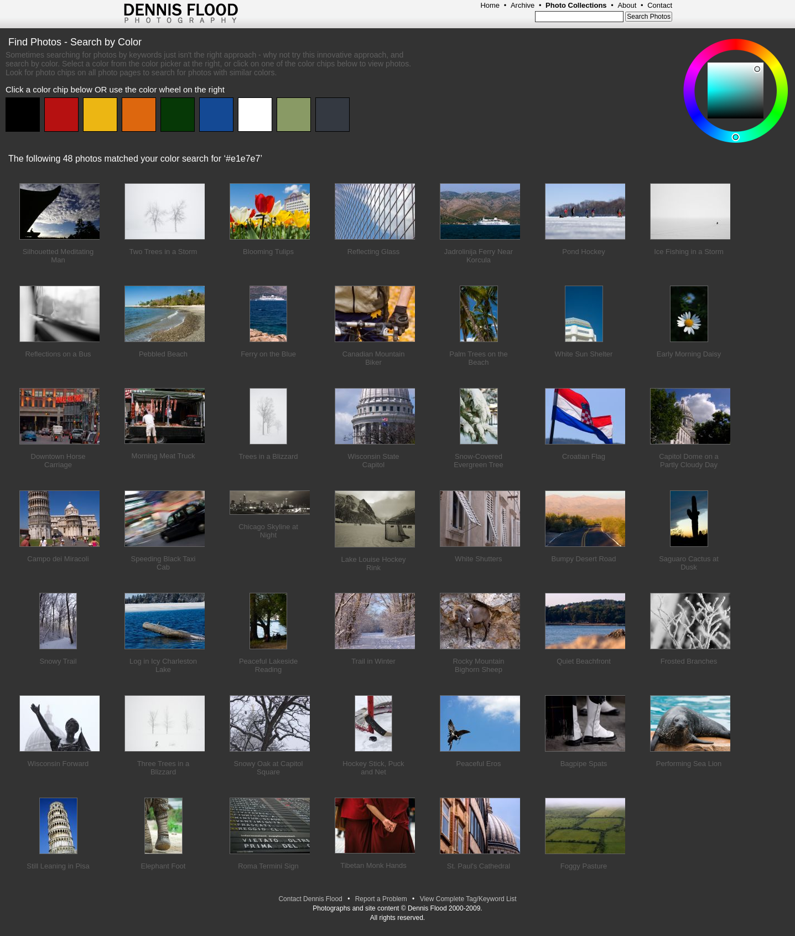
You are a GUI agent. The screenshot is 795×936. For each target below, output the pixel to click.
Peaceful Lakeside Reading (268, 665)
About (626, 5)
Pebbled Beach (163, 354)
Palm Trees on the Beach (478, 358)
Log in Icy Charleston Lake (163, 665)
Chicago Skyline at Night (268, 531)
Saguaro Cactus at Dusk (689, 563)
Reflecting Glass (373, 251)
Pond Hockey (583, 251)
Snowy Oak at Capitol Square (268, 767)
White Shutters (478, 559)
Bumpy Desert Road (583, 559)
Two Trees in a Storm (163, 251)
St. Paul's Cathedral (479, 866)
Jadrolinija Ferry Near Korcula (478, 255)
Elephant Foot (163, 866)
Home (490, 5)
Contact (659, 5)
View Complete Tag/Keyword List (468, 899)
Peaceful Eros (478, 763)
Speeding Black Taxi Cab (163, 563)
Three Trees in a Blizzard (163, 767)
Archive (522, 5)
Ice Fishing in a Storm (689, 251)
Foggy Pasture (583, 866)
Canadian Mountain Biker (373, 358)
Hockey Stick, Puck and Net (373, 767)
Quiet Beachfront (584, 661)
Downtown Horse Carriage (58, 460)
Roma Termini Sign (268, 866)
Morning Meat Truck (163, 456)
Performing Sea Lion (689, 763)
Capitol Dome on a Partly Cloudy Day (689, 460)
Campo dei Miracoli (58, 559)
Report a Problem (381, 899)
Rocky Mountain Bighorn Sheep (478, 665)
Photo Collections (576, 5)
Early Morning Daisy (689, 354)
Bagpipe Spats (583, 763)
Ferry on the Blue (268, 354)
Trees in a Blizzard (268, 456)
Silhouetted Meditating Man (58, 255)
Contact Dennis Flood (310, 899)
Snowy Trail (57, 661)
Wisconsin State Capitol (373, 460)
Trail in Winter (373, 661)
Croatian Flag (583, 456)
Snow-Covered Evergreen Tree (478, 460)
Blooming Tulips (268, 251)
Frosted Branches (689, 661)
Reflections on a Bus (58, 354)
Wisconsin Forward (58, 763)
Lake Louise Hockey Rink (373, 563)
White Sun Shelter (584, 354)
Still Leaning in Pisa (58, 866)
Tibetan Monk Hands (373, 865)
